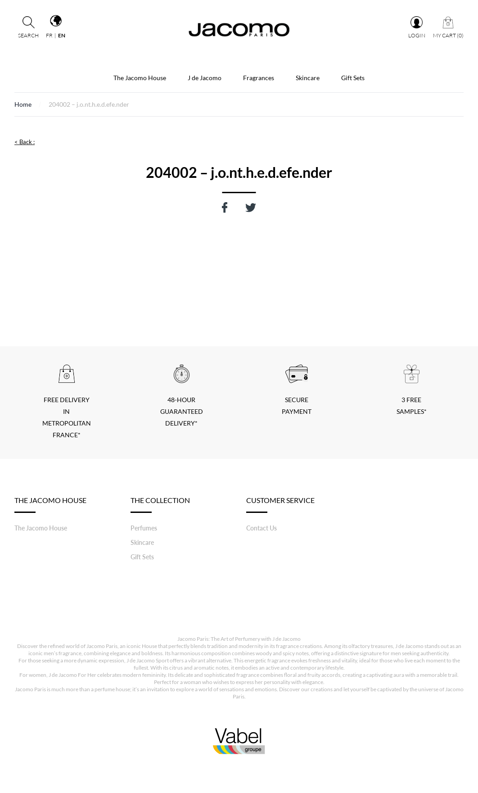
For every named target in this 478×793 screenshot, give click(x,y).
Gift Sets (353, 78)
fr (49, 35)
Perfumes (144, 528)
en (61, 35)
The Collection (160, 504)
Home (23, 104)
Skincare (308, 78)
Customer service (280, 504)
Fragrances (258, 78)
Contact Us (261, 528)
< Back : (24, 141)
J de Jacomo (204, 78)
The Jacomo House (139, 78)
